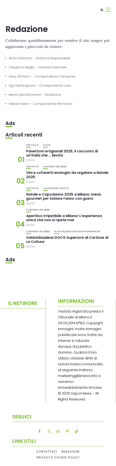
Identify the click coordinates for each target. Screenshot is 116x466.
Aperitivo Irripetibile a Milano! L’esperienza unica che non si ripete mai (64, 217)
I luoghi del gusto (56, 188)
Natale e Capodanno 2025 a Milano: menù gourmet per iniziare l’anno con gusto (63, 196)
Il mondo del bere (55, 166)
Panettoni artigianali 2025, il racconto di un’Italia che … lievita (62, 153)
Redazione (70, 451)
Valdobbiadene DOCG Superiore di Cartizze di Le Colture (67, 239)
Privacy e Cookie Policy (58, 457)
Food (46, 145)
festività (32, 145)
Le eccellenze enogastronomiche (77, 231)
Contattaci (46, 451)
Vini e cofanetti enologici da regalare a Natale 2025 (67, 174)
